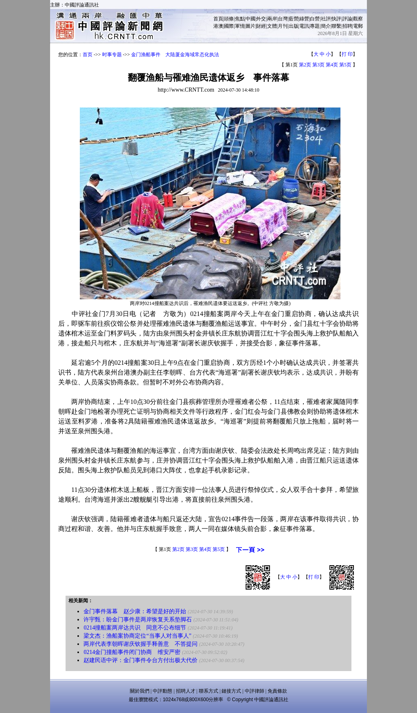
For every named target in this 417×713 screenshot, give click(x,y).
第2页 (305, 65)
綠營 (304, 19)
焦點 (240, 19)
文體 (272, 26)
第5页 (345, 65)
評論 (347, 19)
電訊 (304, 26)
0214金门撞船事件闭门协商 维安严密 (131, 652)
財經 (261, 26)
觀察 (358, 19)
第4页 (332, 65)
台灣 (283, 19)
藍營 (293, 19)
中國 (250, 19)
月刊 (283, 26)
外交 (261, 19)
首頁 (218, 19)
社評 (326, 19)
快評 (336, 19)
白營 (315, 19)
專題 (315, 26)
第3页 (318, 65)
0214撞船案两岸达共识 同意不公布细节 (134, 628)
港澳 (218, 26)
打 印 (347, 54)
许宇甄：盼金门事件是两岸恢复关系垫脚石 (137, 619)
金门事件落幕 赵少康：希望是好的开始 (134, 611)
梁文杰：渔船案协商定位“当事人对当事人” (137, 636)
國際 (229, 26)
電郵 (358, 26)
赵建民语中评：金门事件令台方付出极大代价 (140, 660)
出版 (293, 26)
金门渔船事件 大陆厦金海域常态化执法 (175, 54)
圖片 (250, 26)
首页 (87, 54)
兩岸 (272, 19)
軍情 (240, 26)
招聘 (347, 26)
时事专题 (112, 54)
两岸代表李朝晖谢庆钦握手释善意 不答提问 (140, 644)
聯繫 (336, 26)
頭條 (229, 19)
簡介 (326, 26)
